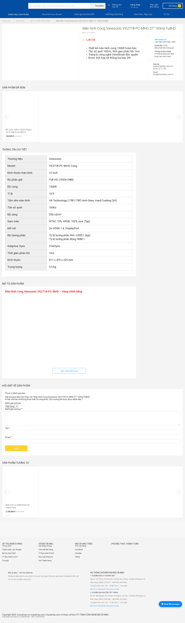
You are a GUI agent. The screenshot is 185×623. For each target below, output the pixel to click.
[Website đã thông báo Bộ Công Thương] (174, 618)
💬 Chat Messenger (170, 604)
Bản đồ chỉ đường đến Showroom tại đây (104, 589)
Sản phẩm (20, 21)
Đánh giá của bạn (13, 403)
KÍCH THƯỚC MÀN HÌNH (40, 21)
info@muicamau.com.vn (163, 74)
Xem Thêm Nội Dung (69, 371)
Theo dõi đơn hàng (151, 6)
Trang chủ (6, 21)
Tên (7, 428)
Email (8, 437)
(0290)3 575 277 (166, 66)
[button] (52, 14)
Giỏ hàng (172, 5)
